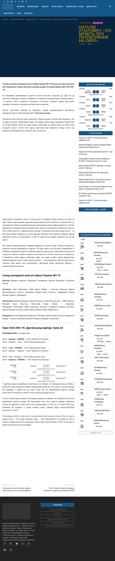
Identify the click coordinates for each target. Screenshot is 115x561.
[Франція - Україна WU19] (38, 367)
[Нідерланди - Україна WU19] (95, 119)
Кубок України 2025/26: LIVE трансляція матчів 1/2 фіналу (93, 174)
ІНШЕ (19, 13)
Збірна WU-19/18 (31, 19)
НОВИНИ (45, 6)
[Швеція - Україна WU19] (95, 105)
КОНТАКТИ (28, 13)
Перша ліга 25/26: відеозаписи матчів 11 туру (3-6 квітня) (95, 153)
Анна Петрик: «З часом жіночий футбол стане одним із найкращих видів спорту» (95, 188)
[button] (110, 7)
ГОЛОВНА (20, 6)
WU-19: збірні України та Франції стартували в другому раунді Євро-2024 (58, 489)
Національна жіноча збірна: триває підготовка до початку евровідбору (16, 489)
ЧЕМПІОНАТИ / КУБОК (75, 6)
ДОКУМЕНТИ (9, 13)
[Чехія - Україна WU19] (38, 373)
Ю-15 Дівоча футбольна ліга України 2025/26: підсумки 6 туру (95, 195)
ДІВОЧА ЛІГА (91, 6)
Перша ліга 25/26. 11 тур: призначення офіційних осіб (93, 202)
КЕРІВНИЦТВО (33, 6)
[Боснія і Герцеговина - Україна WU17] (95, 92)
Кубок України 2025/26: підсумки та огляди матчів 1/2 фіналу (95, 167)
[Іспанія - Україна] (95, 126)
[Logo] (8, 6)
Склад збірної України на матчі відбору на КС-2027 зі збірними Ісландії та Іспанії (94, 160)
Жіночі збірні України (17, 19)
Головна (5, 19)
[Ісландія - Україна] (95, 112)
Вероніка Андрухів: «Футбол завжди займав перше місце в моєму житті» (95, 146)
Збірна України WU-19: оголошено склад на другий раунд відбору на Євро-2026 (95, 181)
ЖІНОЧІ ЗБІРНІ (57, 6)
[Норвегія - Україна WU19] (38, 379)
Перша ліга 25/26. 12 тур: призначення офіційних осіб (93, 139)
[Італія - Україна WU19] (95, 99)
